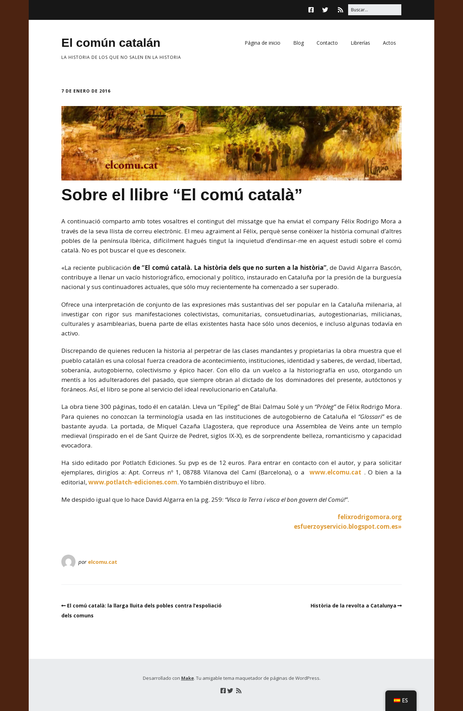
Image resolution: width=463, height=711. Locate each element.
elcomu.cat (102, 561)
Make (187, 678)
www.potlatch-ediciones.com (132, 482)
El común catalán (111, 42)
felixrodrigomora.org (370, 517)
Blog (298, 42)
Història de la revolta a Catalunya (353, 605)
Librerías (360, 42)
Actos (389, 42)
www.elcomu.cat (335, 472)
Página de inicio (262, 42)
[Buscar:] (375, 10)
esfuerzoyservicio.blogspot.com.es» (348, 526)
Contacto (327, 42)
